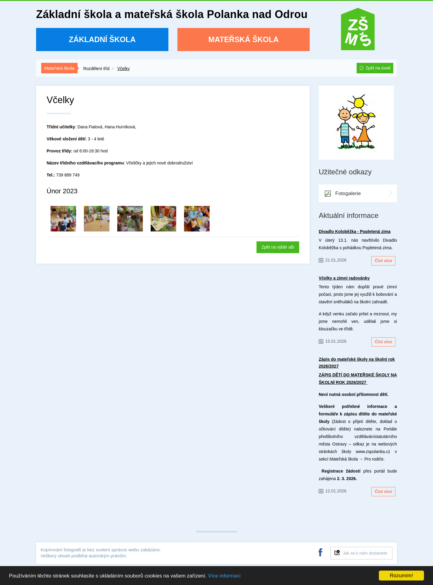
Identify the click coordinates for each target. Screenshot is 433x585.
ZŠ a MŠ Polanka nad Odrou (357, 31)
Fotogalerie (348, 193)
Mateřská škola (243, 39)
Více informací (224, 576)
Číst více (383, 260)
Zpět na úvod (378, 68)
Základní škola (102, 39)
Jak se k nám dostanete (365, 553)
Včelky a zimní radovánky (344, 278)
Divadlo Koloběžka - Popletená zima (355, 231)
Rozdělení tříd (96, 68)
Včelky (123, 68)
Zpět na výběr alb (278, 247)
